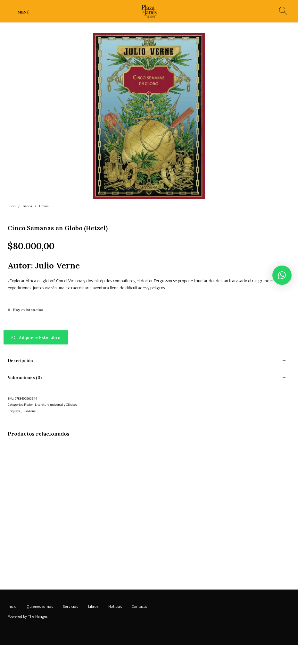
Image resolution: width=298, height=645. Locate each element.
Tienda (27, 206)
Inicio (11, 206)
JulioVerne (28, 411)
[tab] (149, 360)
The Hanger (37, 616)
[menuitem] (12, 607)
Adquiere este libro (39, 337)
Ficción (44, 206)
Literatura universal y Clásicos (56, 405)
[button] (149, 337)
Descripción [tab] (20, 360)
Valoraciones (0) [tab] (25, 377)
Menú (23, 12)
